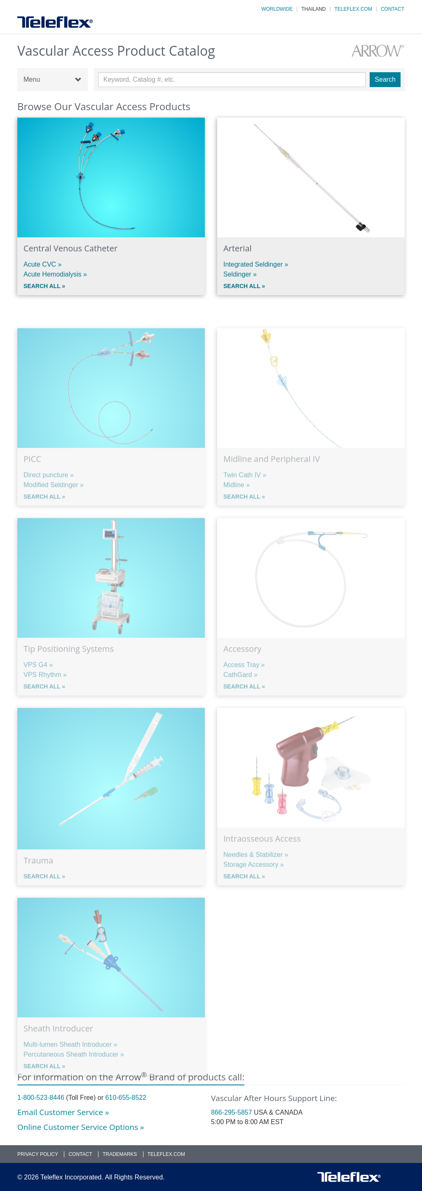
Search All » (44, 287)
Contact (392, 9)
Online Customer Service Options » (80, 1127)
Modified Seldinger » (53, 498)
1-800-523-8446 (40, 1097)
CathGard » (240, 688)
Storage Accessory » (253, 878)
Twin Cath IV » (244, 488)
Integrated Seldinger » (255, 265)
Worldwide (277, 9)
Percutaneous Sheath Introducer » (73, 1068)
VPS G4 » (38, 678)
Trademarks (120, 1154)
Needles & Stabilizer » (255, 868)
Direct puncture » (48, 488)
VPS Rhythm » (45, 688)
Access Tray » (244, 678)
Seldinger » (240, 275)
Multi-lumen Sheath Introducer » (70, 1058)
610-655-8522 (125, 1097)
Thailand (313, 9)
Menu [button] (52, 79)
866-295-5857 (231, 1112)
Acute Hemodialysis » (55, 275)
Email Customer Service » (63, 1112)
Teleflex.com (353, 9)
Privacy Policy (37, 1154)
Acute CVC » (42, 265)
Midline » (236, 498)
